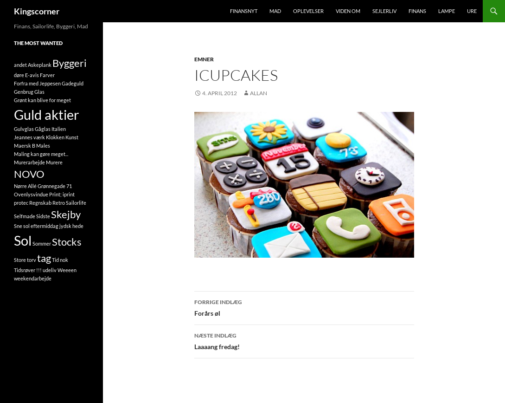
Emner (204, 59)
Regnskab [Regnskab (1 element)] (40, 203)
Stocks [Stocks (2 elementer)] (67, 241)
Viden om (348, 11)
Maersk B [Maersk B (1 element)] (24, 146)
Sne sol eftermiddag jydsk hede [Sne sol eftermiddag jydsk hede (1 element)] (48, 226)
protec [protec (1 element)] (21, 203)
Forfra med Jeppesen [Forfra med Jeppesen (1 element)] (37, 83)
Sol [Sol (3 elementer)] (23, 240)
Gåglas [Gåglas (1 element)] (43, 129)
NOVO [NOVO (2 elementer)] (29, 174)
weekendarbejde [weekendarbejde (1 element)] (32, 278)
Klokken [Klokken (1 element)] (55, 137)
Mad (275, 11)
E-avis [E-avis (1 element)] (32, 75)
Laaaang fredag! (304, 340)
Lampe (446, 11)
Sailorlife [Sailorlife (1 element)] (76, 203)
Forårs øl (304, 307)
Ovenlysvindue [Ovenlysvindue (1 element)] (31, 194)
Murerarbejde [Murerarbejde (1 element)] (29, 162)
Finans (417, 11)
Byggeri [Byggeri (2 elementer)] (69, 63)
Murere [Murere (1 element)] (54, 162)
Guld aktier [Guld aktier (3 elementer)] (46, 114)
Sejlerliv (384, 11)
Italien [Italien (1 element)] (58, 129)
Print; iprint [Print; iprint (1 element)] (62, 194)
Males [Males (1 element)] (43, 146)
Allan (258, 93)
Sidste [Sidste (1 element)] (43, 216)
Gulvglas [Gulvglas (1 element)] (24, 129)
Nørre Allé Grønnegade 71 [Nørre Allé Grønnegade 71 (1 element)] (43, 186)
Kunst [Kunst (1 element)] (71, 137)
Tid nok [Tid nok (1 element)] (60, 260)
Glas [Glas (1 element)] (39, 92)
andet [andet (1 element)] (20, 65)
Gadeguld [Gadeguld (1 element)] (72, 83)
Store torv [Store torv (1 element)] (25, 260)
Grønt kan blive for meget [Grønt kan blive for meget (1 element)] (42, 100)
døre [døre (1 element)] (19, 75)
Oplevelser (308, 11)
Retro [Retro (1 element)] (58, 203)
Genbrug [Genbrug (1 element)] (23, 92)
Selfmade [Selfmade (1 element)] (24, 216)
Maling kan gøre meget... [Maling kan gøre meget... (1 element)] (41, 154)
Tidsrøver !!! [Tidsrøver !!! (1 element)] (28, 270)
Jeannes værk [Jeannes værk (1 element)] (29, 137)
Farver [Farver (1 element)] (47, 75)
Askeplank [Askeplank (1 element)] (39, 65)
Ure (472, 11)
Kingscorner (36, 11)
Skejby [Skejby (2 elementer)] (66, 214)
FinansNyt (243, 11)
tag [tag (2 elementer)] (44, 258)
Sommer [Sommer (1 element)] (41, 243)
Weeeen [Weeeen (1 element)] (67, 270)
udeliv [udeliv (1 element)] (50, 270)
